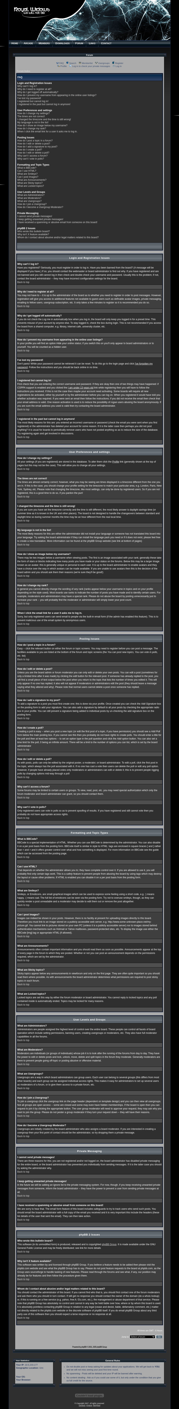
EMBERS (44, 43)
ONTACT (106, 43)
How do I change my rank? (31, 128)
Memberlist (86, 63)
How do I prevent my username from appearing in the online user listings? (56, 95)
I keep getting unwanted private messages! (40, 219)
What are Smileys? (27, 173)
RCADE (28, 43)
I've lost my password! (29, 98)
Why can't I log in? (27, 86)
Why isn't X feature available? (33, 234)
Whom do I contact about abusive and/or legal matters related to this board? (58, 237)
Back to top (23, 282)
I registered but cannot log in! (33, 101)
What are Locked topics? (30, 186)
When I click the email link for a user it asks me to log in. (47, 131)
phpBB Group (109, 1244)
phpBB (83, 1347)
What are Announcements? (32, 180)
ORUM (79, 43)
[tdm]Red (96, 1405)
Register (117, 63)
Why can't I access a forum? (32, 155)
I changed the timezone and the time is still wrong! (44, 119)
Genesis (82, 1405)
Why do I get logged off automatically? (37, 92)
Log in (117, 66)
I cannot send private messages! (34, 216)
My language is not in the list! (33, 122)
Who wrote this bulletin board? (33, 231)
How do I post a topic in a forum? (35, 140)
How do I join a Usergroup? (32, 204)
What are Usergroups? (29, 201)
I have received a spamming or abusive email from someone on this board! (57, 222)
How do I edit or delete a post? (33, 143)
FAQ (60, 63)
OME (15, 43)
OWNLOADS (62, 43)
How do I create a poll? (29, 149)
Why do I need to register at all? (34, 89)
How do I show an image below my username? (42, 125)
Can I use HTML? (26, 170)
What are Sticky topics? (30, 183)
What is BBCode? (27, 167)
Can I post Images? (27, 176)
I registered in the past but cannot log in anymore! (44, 104)
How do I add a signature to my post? (37, 146)
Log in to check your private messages (89, 66)
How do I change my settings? (33, 113)
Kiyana (89, 1405)
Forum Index (23, 71)
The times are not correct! (31, 116)
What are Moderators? (29, 198)
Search (71, 63)
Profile (62, 66)
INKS (92, 43)
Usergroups (102, 63)
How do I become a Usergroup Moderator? (40, 207)
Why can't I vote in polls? (30, 158)
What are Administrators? (31, 195)
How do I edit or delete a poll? (33, 152)
